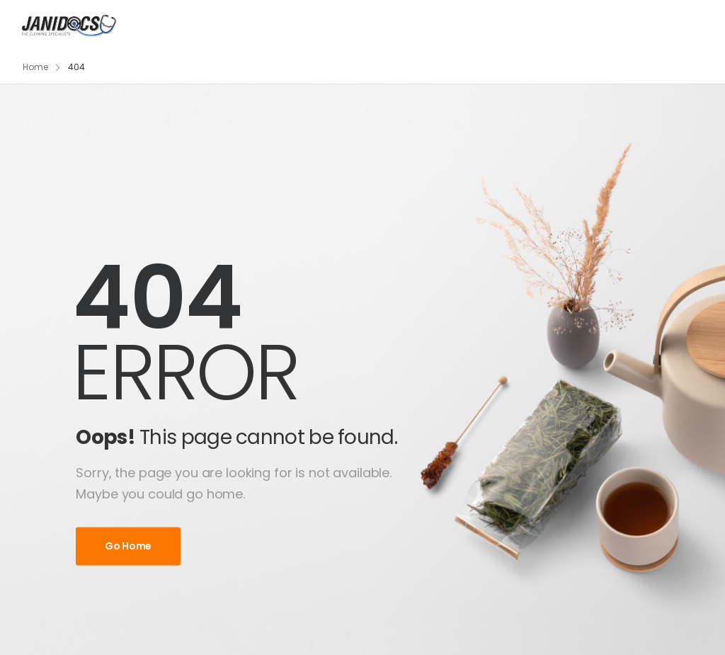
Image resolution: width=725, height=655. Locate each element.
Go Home (128, 546)
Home (35, 67)
